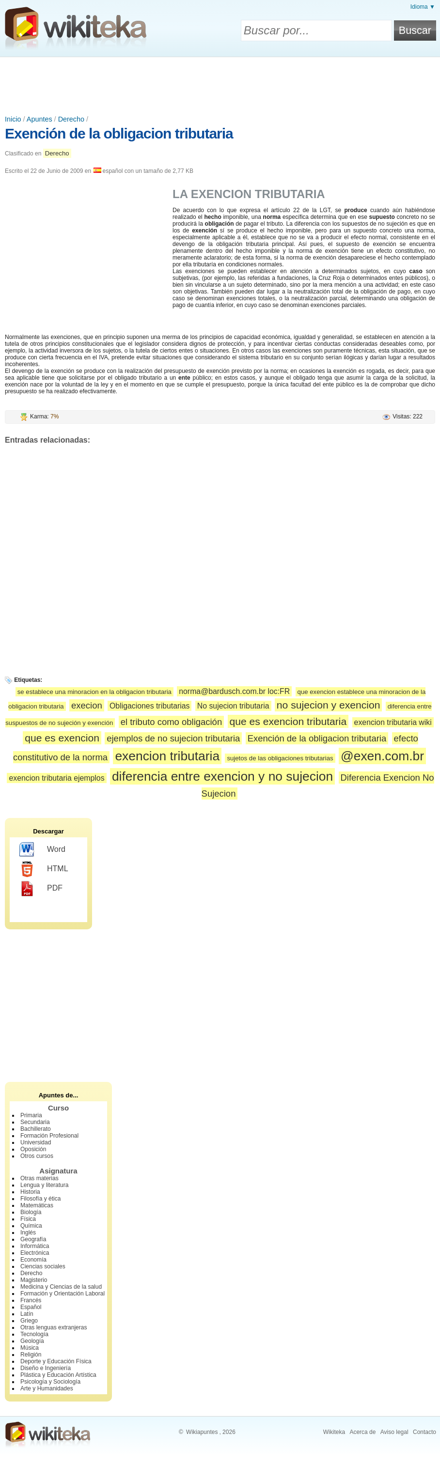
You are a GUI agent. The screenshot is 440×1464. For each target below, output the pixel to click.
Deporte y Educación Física (56, 1361)
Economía (33, 1259)
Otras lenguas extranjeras (53, 1327)
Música (29, 1347)
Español (30, 1307)
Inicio (13, 119)
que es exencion (62, 737)
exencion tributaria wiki (393, 722)
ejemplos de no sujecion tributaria (173, 738)
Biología (30, 1212)
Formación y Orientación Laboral (62, 1293)
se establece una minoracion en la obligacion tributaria (94, 691)
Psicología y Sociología (50, 1381)
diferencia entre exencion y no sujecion (222, 776)
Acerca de (362, 1432)
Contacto (424, 1432)
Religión (30, 1354)
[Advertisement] (220, 84)
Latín (26, 1313)
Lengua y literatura (44, 1185)
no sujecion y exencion (328, 704)
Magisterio (33, 1280)
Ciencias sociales (42, 1266)
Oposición (33, 1149)
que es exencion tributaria (288, 721)
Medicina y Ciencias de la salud (61, 1286)
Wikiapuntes (202, 1432)
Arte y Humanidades (46, 1388)
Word (42, 850)
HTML (43, 869)
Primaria (31, 1115)
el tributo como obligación (171, 722)
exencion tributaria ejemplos (56, 778)
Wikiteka (334, 1432)
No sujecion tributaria (233, 706)
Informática (34, 1246)
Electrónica (34, 1252)
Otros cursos (36, 1156)
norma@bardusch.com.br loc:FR (234, 691)
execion (86, 705)
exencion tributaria (167, 756)
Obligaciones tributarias (149, 706)
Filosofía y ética (40, 1198)
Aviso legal (394, 1432)
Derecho (71, 119)
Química (31, 1225)
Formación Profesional (49, 1135)
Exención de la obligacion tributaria (119, 133)
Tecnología (34, 1334)
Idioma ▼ (422, 6)
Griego (29, 1320)
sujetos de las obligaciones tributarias (280, 758)
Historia (30, 1191)
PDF (41, 888)
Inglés (28, 1232)
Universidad (35, 1142)
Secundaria (35, 1122)
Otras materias (39, 1178)
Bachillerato (35, 1128)
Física (28, 1219)
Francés (30, 1300)
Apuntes (39, 119)
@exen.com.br (382, 756)
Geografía (33, 1239)
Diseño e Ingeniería (45, 1368)
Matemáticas (36, 1205)
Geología (32, 1341)
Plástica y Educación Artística (58, 1375)
